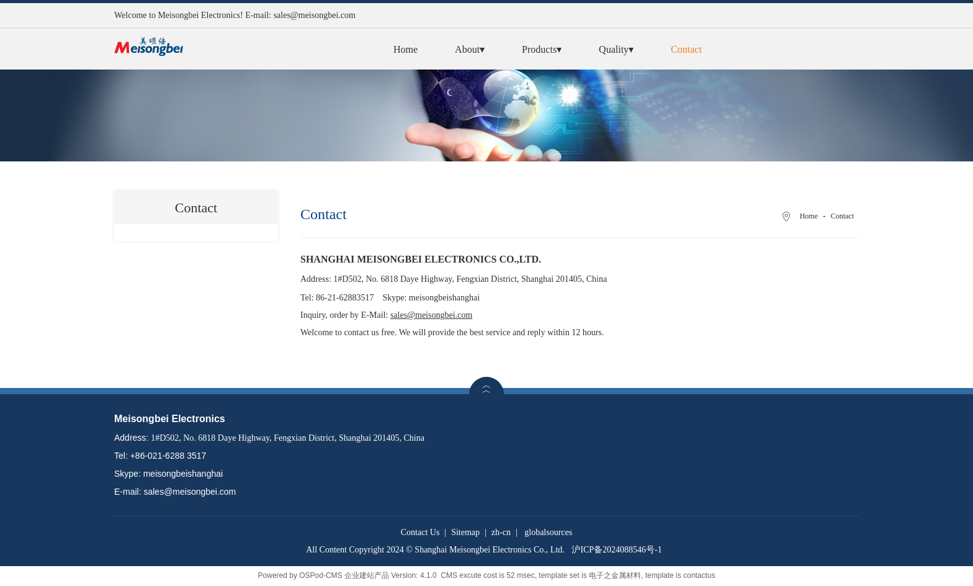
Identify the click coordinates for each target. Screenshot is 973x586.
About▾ (470, 49)
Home (405, 49)
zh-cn (501, 532)
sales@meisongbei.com (315, 15)
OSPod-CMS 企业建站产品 (344, 575)
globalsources (548, 532)
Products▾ (542, 49)
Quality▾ (616, 49)
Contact (686, 49)
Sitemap (465, 532)
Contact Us (420, 532)
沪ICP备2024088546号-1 (616, 549)
